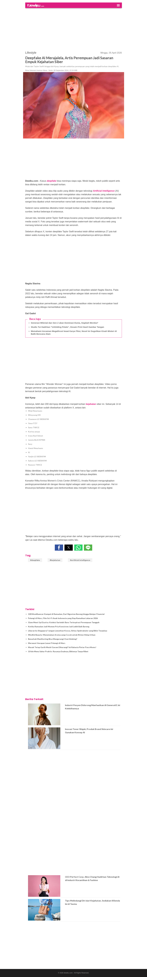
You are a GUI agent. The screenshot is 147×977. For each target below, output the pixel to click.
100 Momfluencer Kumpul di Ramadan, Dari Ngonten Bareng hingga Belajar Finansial (66, 614)
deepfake (51, 181)
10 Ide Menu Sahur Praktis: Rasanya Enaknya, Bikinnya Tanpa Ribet (58, 651)
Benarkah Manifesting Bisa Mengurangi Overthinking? (52, 639)
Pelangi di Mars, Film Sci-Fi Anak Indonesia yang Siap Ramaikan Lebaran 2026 (63, 618)
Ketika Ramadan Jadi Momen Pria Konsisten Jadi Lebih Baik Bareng (58, 626)
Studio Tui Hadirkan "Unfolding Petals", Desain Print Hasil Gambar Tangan (67, 327)
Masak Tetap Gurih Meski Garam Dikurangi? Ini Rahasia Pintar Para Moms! (62, 647)
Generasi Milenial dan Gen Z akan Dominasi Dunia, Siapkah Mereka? (64, 323)
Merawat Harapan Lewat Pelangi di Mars (46, 643)
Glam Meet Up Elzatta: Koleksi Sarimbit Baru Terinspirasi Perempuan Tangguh (63, 622)
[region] (73, 28)
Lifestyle (30, 52)
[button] (59, 548)
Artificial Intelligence (104, 191)
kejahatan (91, 404)
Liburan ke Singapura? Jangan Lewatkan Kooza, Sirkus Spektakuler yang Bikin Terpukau (67, 630)
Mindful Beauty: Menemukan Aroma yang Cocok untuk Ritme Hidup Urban (61, 635)
